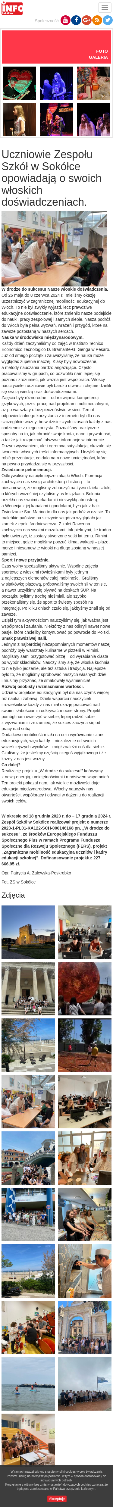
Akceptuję (57, 1499)
